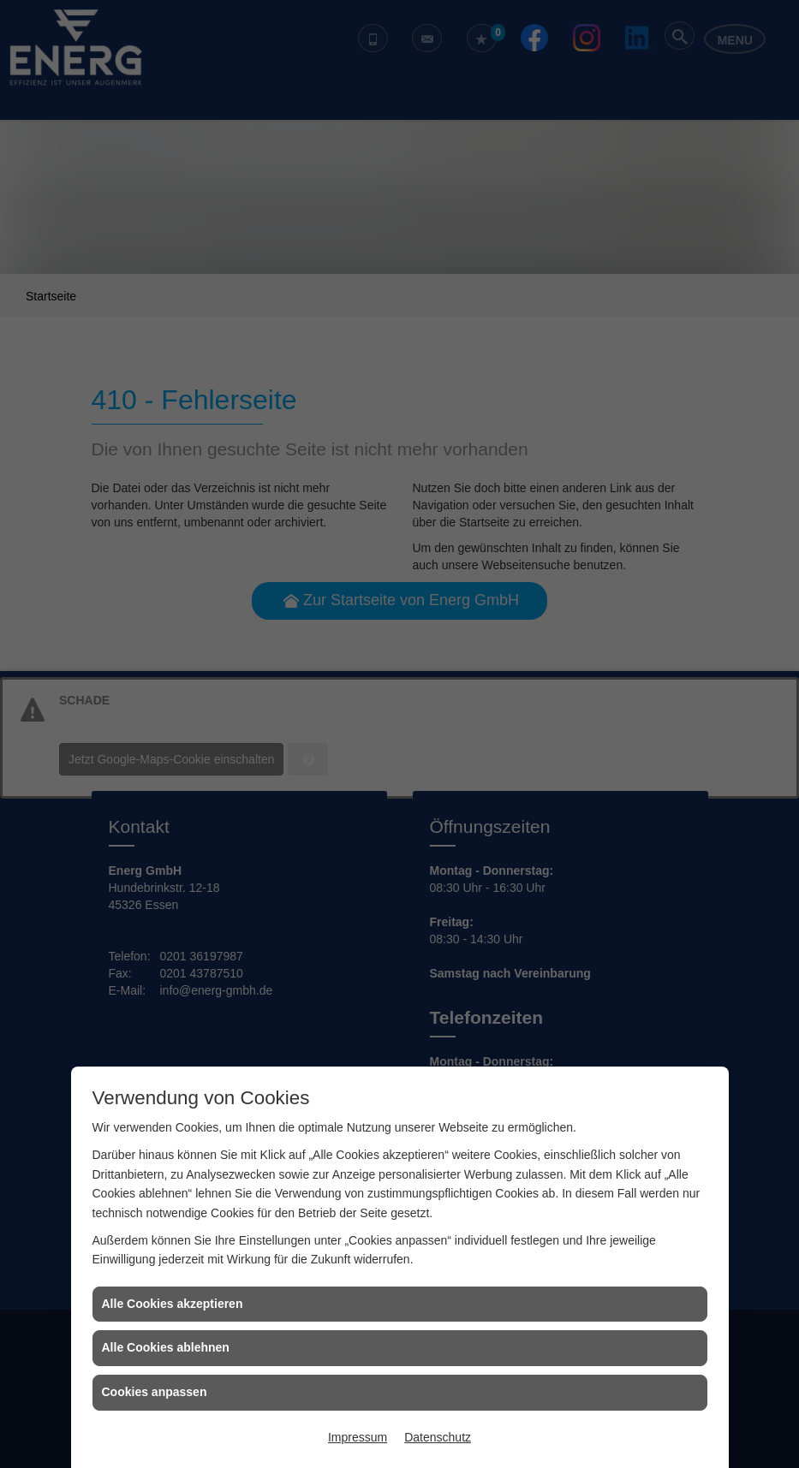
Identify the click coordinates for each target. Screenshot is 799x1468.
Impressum (357, 1437)
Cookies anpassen (154, 1392)
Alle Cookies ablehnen (166, 1347)
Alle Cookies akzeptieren (172, 1304)
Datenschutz (437, 1437)
